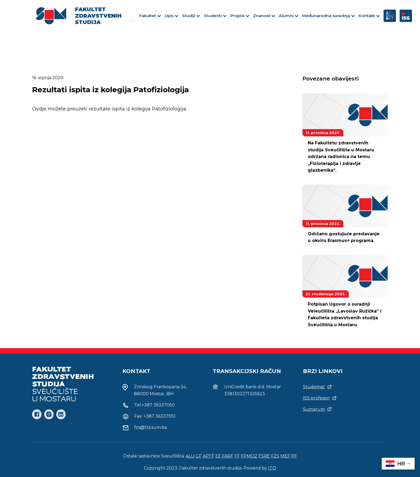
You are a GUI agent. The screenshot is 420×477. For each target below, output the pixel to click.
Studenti (215, 15)
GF (199, 456)
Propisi (239, 15)
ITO (272, 468)
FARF (227, 456)
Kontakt (369, 15)
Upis (171, 15)
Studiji (191, 15)
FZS (275, 456)
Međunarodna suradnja (328, 15)
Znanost (264, 15)
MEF (285, 456)
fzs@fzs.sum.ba (150, 427)
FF (237, 456)
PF (294, 456)
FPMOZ (249, 456)
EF (218, 456)
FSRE (264, 456)
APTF (208, 456)
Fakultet (150, 15)
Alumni (288, 15)
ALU (190, 456)
